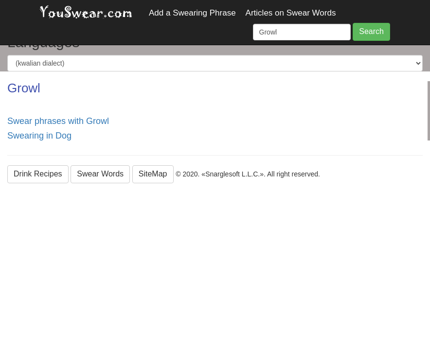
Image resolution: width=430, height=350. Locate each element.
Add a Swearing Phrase (192, 13)
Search (371, 31)
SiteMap (153, 174)
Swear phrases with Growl (58, 121)
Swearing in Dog (39, 135)
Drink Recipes (38, 174)
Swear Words (100, 174)
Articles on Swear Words (291, 13)
